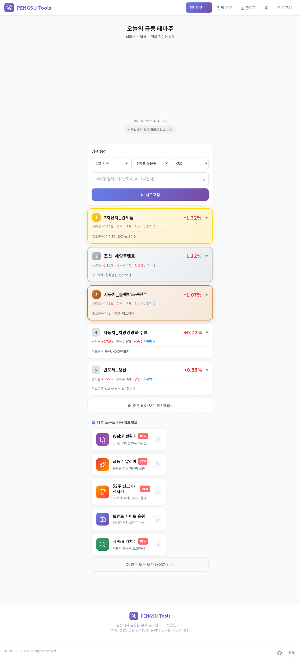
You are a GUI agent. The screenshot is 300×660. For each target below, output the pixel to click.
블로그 (248, 7)
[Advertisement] (150, 78)
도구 (199, 7)
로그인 (284, 7)
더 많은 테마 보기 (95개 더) (150, 405)
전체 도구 (224, 7)
